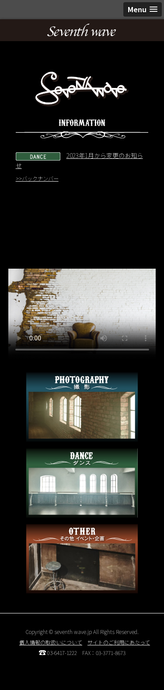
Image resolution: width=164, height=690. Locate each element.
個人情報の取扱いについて (50, 642)
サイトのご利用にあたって (118, 642)
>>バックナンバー (37, 178)
